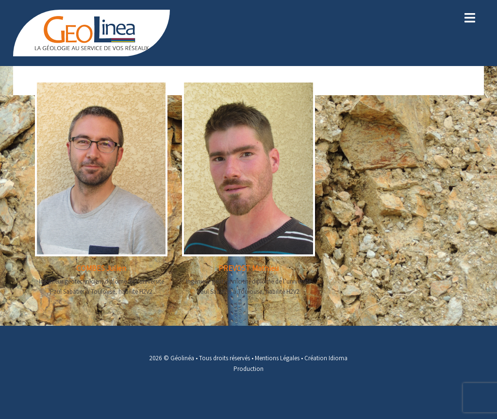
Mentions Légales (277, 358)
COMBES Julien (101, 268)
